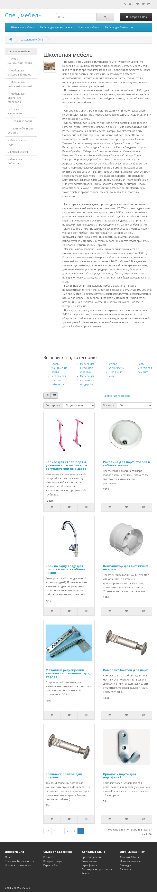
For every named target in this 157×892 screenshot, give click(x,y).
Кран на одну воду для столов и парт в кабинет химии (66, 569)
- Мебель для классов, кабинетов (19, 72)
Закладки (125, 865)
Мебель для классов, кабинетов (59, 380)
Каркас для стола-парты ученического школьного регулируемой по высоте (66, 465)
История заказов (130, 861)
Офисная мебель (88, 27)
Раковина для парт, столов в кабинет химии (126, 463)
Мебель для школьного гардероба (87, 380)
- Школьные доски (20, 121)
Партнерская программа (97, 869)
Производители (91, 857)
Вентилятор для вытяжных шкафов (125, 567)
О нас (8, 857)
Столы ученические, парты (60, 368)
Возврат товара (52, 861)
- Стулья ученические (15, 111)
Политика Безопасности (19, 861)
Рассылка (125, 869)
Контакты (49, 857)
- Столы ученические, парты (20, 61)
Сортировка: (53, 405)
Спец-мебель (23, 15)
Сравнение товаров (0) (117, 396)
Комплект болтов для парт (125, 670)
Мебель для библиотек (119, 27)
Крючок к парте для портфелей (119, 775)
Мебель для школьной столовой (87, 368)
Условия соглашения (18, 865)
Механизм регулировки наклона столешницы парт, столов (68, 673)
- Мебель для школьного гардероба (16, 98)
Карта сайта (50, 865)
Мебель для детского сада (56, 27)
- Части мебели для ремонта (20, 130)
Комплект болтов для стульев (64, 775)
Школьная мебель (22, 27)
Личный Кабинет (130, 857)
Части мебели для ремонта (145, 368)
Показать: (109, 405)
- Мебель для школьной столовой (20, 84)
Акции (85, 873)
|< (47, 831)
